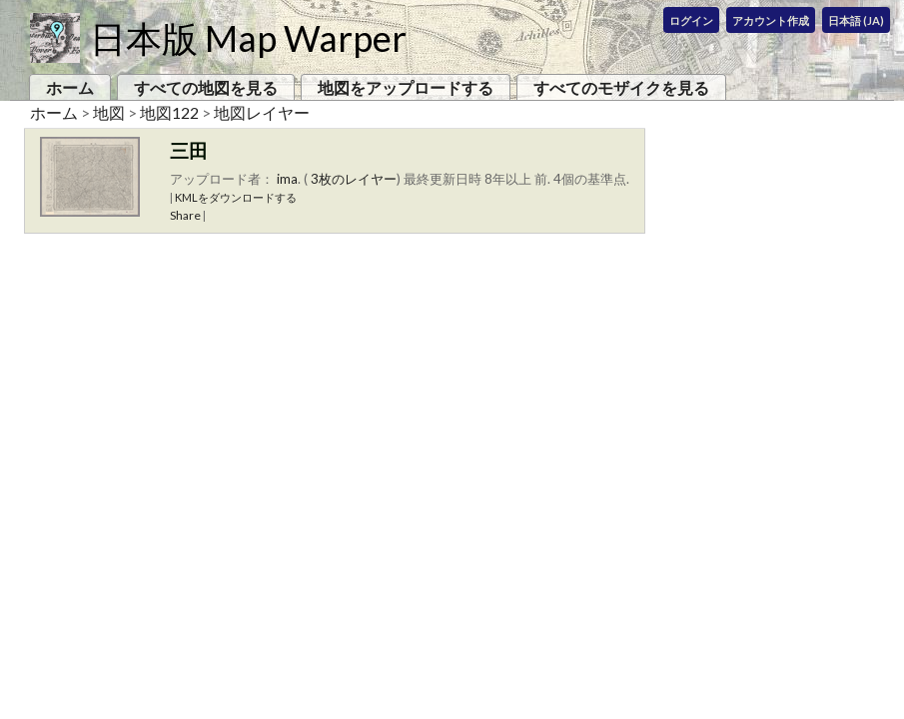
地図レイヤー (262, 112)
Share (185, 215)
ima (287, 179)
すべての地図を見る (206, 87)
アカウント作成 (770, 20)
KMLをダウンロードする (236, 197)
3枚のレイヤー (354, 179)
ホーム (70, 87)
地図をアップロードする (405, 87)
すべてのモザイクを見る (621, 87)
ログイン (691, 20)
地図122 (169, 112)
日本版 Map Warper (248, 38)
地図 (109, 112)
